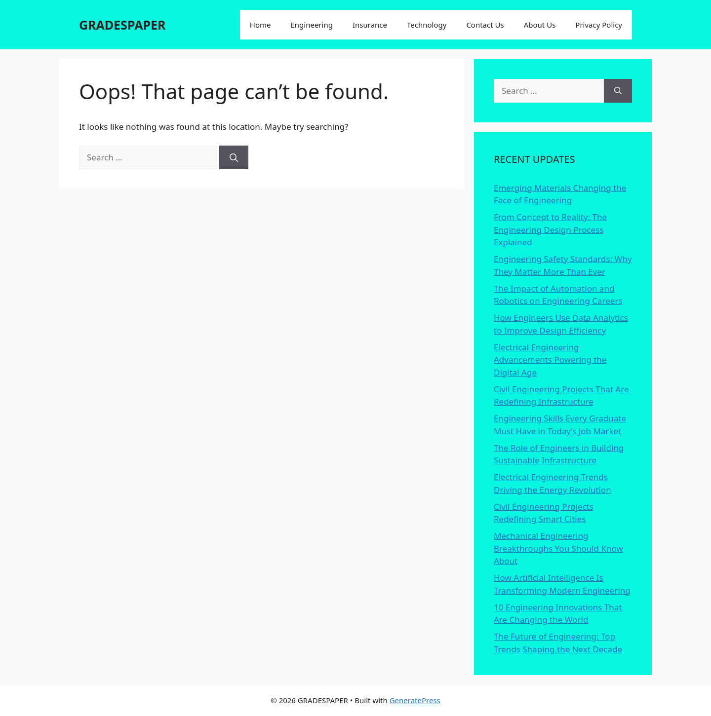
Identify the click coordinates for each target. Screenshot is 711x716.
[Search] (233, 157)
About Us (540, 25)
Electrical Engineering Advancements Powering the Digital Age (550, 359)
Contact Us (485, 25)
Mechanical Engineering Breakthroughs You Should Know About (558, 548)
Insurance (370, 25)
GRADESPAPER (122, 24)
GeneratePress (415, 700)
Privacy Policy (598, 25)
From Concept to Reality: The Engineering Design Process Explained (550, 229)
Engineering (311, 25)
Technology (426, 25)
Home (260, 25)
